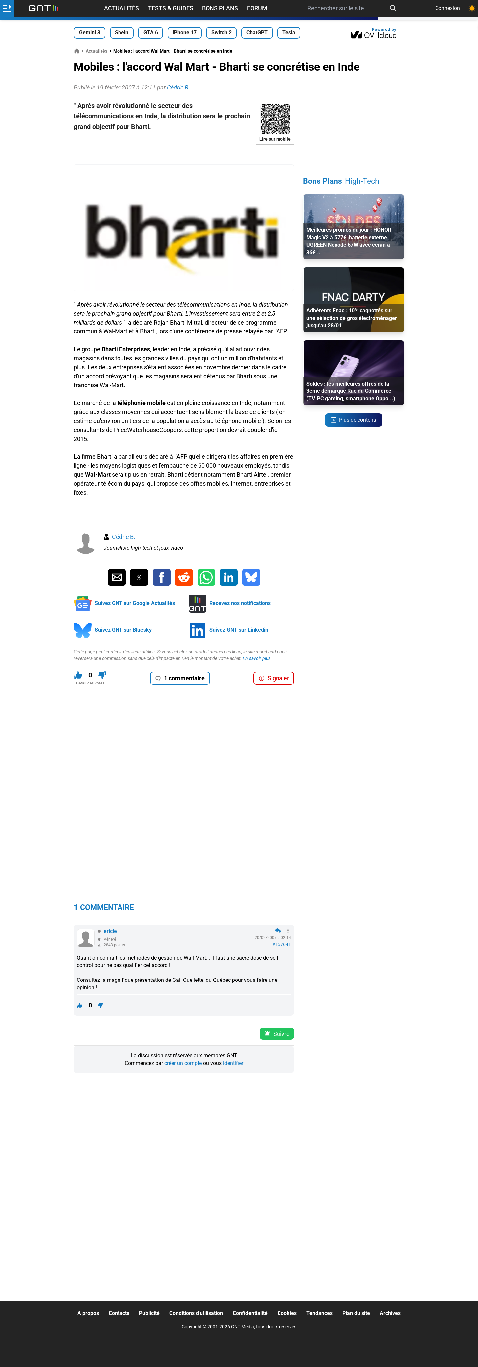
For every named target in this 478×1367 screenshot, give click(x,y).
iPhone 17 (185, 33)
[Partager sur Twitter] (139, 577)
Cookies (287, 1313)
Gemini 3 (89, 33)
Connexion (447, 8)
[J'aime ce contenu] (78, 675)
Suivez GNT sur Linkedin (238, 630)
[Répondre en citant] (278, 931)
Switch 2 (221, 33)
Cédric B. (123, 536)
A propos (88, 1313)
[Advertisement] (184, 154)
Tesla (288, 33)
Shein (121, 33)
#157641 (281, 944)
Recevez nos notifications (240, 603)
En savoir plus (257, 658)
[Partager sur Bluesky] (251, 577)
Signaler (274, 678)
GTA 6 (150, 33)
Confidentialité (250, 1313)
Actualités (121, 8)
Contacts (119, 1313)
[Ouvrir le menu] (7, 8)
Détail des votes (90, 683)
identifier (233, 1063)
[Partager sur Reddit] (184, 577)
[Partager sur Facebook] (162, 577)
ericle (110, 931)
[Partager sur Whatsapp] (206, 577)
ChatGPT (257, 33)
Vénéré (110, 939)
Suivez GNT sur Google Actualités (135, 603)
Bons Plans (220, 8)
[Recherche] (393, 8)
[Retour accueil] (43, 8)
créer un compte (183, 1063)
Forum (257, 8)
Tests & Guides (170, 8)
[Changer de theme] (472, 8)
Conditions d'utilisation (196, 1313)
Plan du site (356, 1313)
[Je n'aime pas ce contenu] (102, 675)
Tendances (319, 1313)
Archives (390, 1313)
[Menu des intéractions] (288, 931)
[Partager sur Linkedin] (229, 577)
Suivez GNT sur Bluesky (123, 630)
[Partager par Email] (117, 577)
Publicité (149, 1313)
